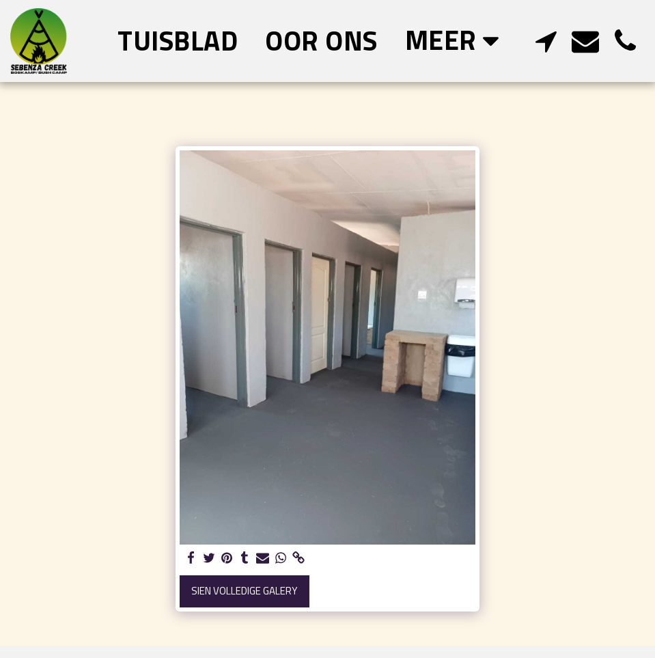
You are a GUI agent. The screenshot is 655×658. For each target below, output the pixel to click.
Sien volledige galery (244, 591)
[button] (546, 41)
